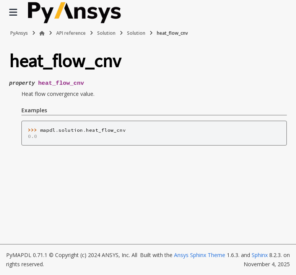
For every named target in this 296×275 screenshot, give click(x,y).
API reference (71, 33)
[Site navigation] (13, 12)
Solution (106, 33)
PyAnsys (19, 33)
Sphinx (260, 255)
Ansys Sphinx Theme (199, 255)
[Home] (42, 33)
